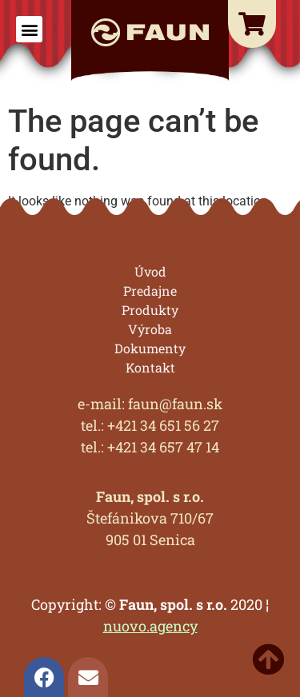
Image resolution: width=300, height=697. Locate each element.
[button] (29, 29)
